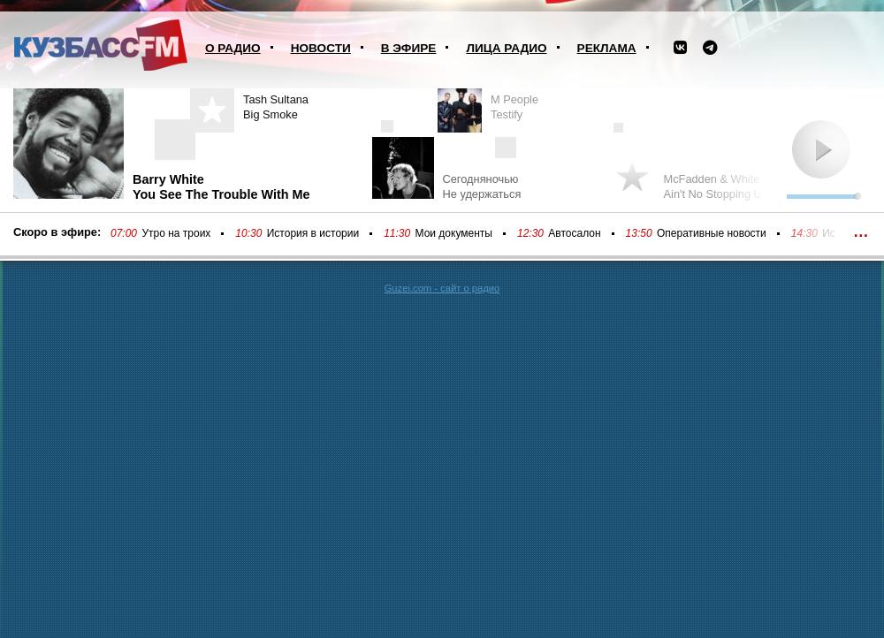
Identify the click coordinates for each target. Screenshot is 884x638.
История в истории (313, 233)
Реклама (606, 48)
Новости (321, 48)
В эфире (409, 48)
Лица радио (506, 48)
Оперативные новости (711, 233)
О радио (233, 48)
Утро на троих (175, 233)
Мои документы (453, 233)
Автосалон (574, 233)
